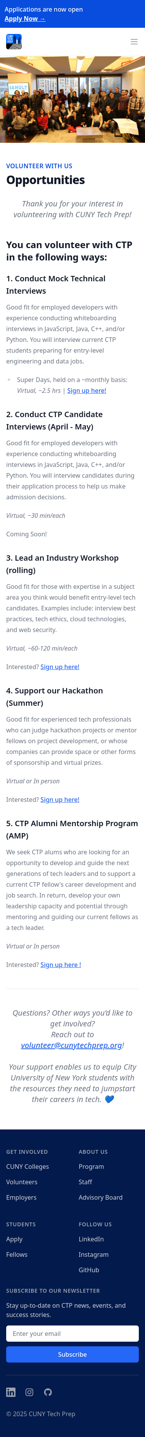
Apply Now (25, 18)
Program (91, 1166)
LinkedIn (91, 1239)
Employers (21, 1197)
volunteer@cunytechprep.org (71, 1045)
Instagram (94, 1254)
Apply (14, 1239)
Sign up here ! (61, 964)
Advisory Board (101, 1197)
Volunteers (22, 1182)
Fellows (16, 1254)
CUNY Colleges (27, 1166)
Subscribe (72, 1354)
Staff (85, 1182)
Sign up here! (86, 390)
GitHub (89, 1270)
